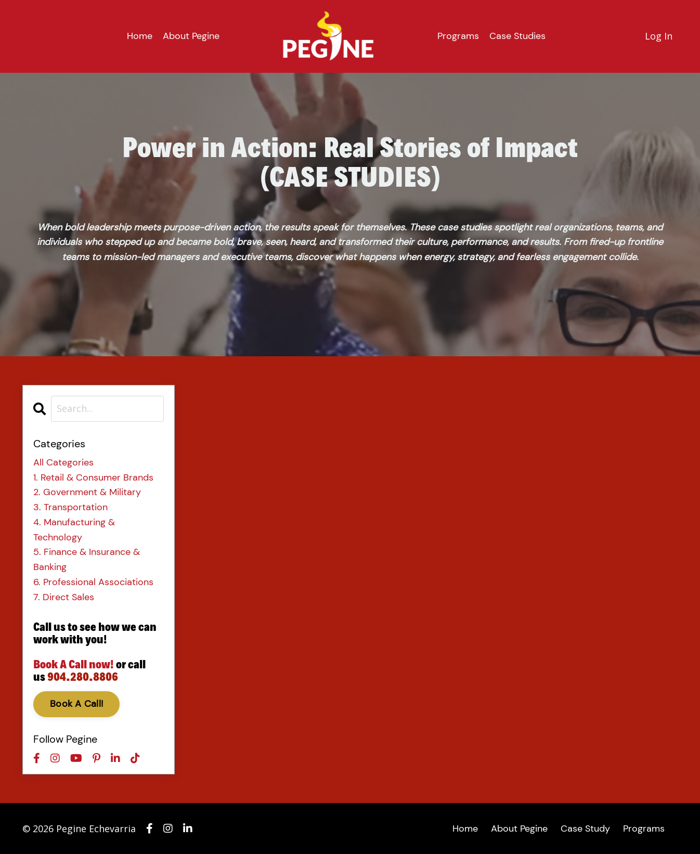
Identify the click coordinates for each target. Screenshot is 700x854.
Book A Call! (76, 703)
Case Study (585, 828)
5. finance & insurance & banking (86, 559)
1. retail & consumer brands (93, 477)
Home (139, 36)
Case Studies (517, 36)
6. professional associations (93, 582)
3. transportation (70, 507)
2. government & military (87, 492)
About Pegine (191, 36)
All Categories (63, 462)
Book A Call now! (73, 664)
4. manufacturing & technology (74, 530)
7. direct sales (63, 597)
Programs (458, 36)
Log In (658, 36)
